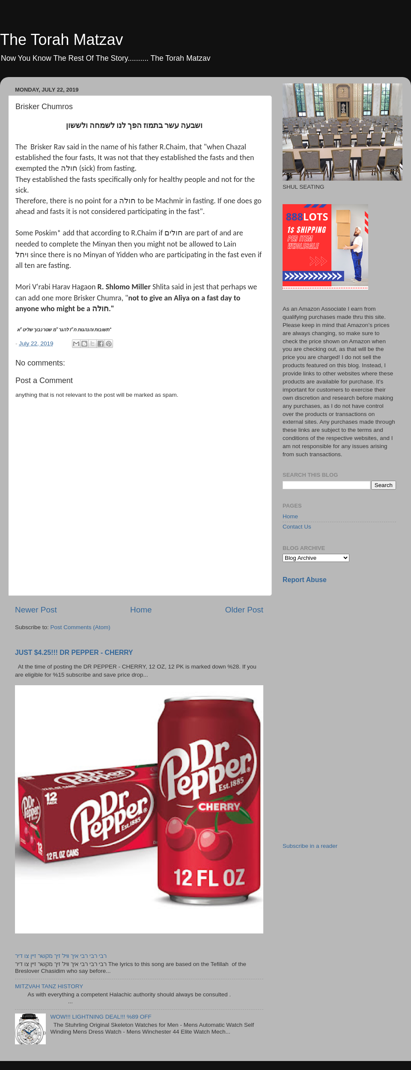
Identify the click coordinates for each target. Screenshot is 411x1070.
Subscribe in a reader (310, 846)
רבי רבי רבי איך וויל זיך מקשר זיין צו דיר (61, 956)
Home (141, 609)
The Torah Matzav (61, 39)
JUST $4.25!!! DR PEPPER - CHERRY (74, 652)
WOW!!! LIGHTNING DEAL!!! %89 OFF (100, 1017)
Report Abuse (305, 579)
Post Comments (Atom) (80, 627)
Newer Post (36, 609)
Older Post (244, 609)
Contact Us (297, 526)
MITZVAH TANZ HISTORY (49, 986)
